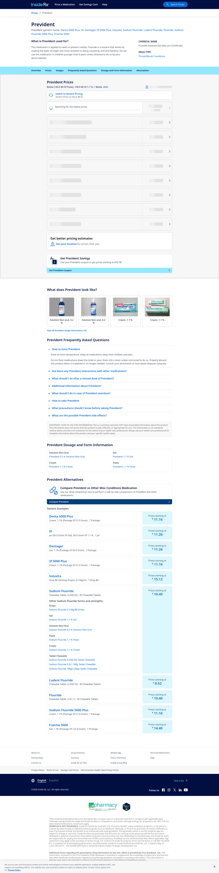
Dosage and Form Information (116, 70)
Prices (48, 70)
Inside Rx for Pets (79, 762)
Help (104, 4)
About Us (35, 752)
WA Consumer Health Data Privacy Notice (100, 770)
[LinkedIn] (180, 789)
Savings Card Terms (70, 770)
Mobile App (116, 752)
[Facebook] (163, 789)
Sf (82, 30)
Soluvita (117, 30)
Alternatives (142, 70)
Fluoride (168, 30)
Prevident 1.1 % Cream (61, 466)
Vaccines (75, 757)
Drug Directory (77, 752)
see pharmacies (100, 843)
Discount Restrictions (160, 752)
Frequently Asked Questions (82, 70)
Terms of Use (53, 770)
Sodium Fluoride (132, 30)
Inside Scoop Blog (119, 762)
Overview (36, 70)
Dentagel (90, 30)
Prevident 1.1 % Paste (124, 466)
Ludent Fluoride (153, 30)
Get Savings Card (88, 4)
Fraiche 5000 (61, 34)
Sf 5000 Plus (104, 30)
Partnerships (37, 757)
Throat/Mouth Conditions (152, 56)
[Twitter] (175, 789)
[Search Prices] (175, 4)
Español (53, 780)
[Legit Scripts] (126, 807)
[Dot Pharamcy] (103, 807)
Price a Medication (65, 4)
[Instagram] (169, 789)
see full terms (144, 840)
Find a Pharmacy (118, 757)
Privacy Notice (37, 770)
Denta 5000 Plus (70, 30)
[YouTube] (186, 789)
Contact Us (36, 762)
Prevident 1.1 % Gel (123, 456)
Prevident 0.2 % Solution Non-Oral (67, 456)
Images (59, 70)
